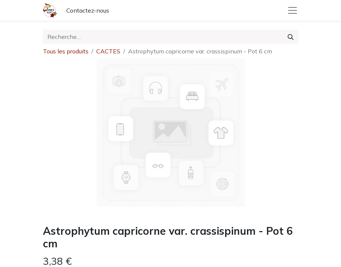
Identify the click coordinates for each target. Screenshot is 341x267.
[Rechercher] (290, 37)
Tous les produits (65, 51)
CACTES (108, 51)
